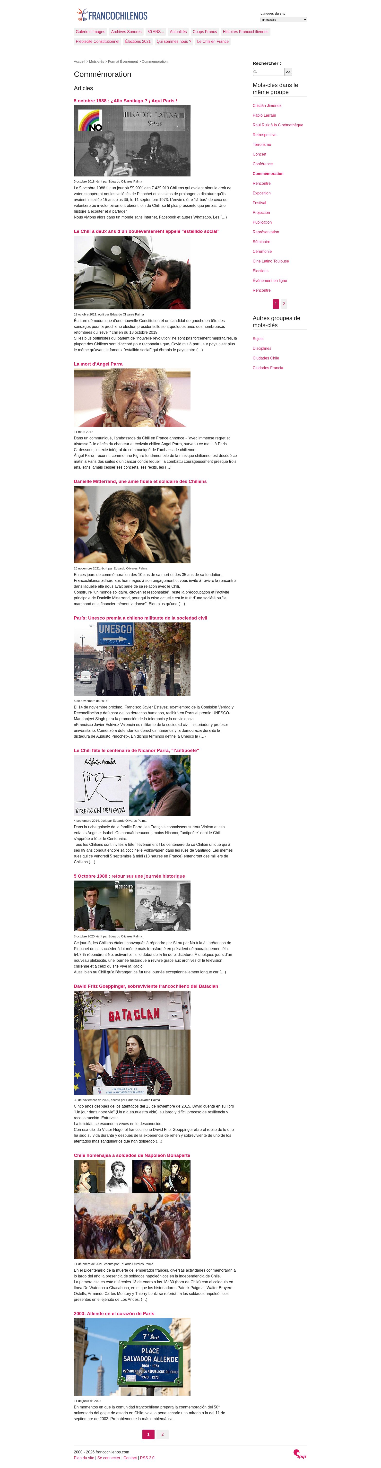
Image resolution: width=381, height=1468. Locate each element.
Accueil (79, 61)
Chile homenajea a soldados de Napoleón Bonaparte (132, 1155)
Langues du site (272, 13)
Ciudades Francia (268, 368)
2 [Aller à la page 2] (163, 1434)
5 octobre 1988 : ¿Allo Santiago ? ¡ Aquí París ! (125, 100)
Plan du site (84, 1458)
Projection (261, 212)
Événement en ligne (270, 281)
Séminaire (261, 242)
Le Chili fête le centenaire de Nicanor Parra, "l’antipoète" (136, 750)
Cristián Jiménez (267, 106)
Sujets (258, 339)
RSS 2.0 (147, 1458)
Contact (130, 1458)
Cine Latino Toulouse (271, 261)
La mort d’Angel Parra (98, 364)
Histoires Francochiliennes (245, 32)
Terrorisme (262, 144)
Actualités (178, 32)
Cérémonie (262, 251)
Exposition (262, 193)
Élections (260, 271)
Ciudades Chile (266, 358)
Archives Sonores (126, 32)
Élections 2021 (138, 41)
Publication (262, 222)
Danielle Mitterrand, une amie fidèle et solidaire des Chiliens (140, 481)
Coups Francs (205, 32)
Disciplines (262, 348)
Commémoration (268, 174)
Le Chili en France (213, 41)
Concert (259, 154)
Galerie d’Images (90, 32)
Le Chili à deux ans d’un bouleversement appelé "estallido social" (146, 231)
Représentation (266, 232)
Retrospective (265, 135)
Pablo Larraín (264, 115)
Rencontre (262, 183)
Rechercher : (267, 63)
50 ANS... (155, 32)
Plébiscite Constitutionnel (97, 41)
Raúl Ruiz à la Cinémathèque (278, 125)
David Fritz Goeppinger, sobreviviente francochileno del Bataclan (146, 986)
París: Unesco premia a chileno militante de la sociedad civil (140, 617)
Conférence (263, 164)
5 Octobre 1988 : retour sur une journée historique (129, 876)
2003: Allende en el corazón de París (114, 1313)
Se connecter (108, 1458)
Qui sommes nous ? (174, 41)
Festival (259, 203)
